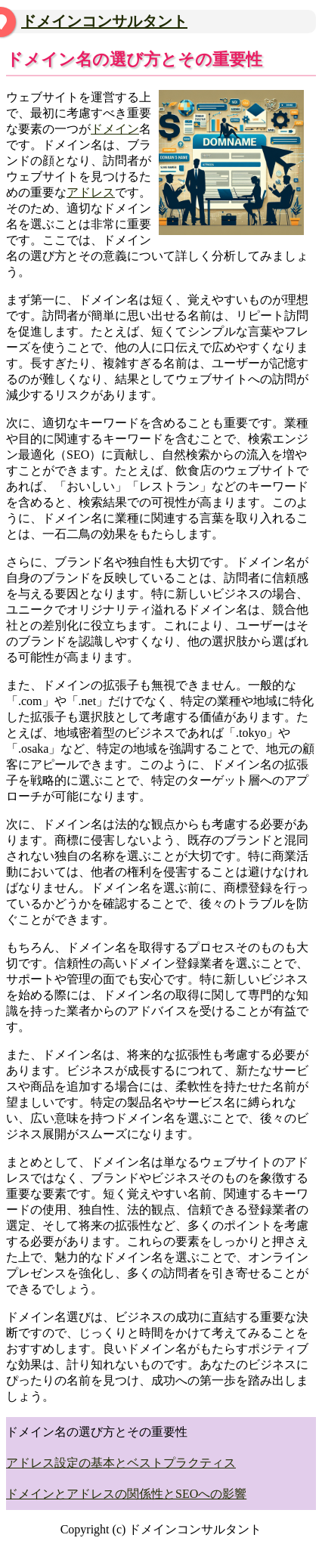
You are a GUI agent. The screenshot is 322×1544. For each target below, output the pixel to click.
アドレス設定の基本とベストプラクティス (121, 1462)
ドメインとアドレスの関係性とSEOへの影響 (126, 1493)
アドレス (91, 192)
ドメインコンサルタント (104, 21)
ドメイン (115, 128)
